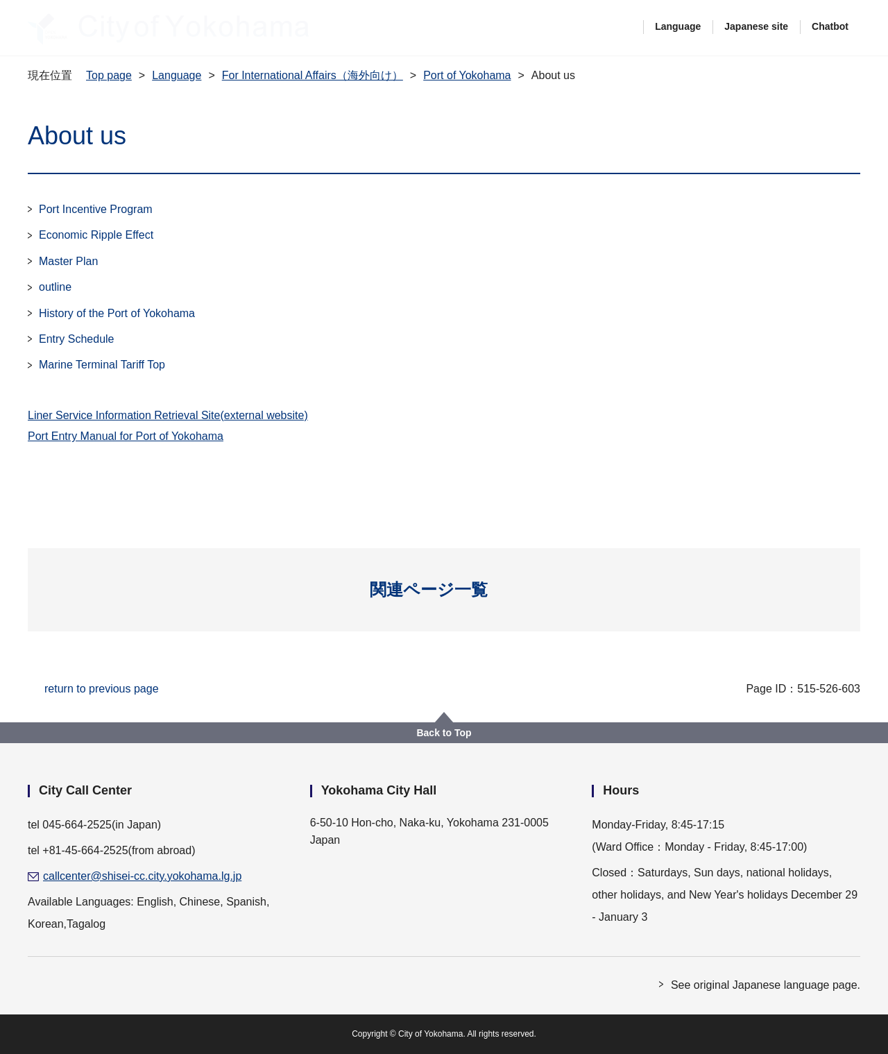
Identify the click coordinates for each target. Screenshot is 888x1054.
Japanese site (756, 26)
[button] (444, 589)
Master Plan (68, 261)
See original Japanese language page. (765, 985)
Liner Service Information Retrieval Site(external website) (168, 415)
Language (678, 26)
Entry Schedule (76, 339)
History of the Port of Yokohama (117, 313)
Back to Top (443, 732)
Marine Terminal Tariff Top (102, 365)
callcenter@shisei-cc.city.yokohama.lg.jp (142, 876)
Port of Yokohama (467, 75)
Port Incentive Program (96, 209)
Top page (109, 75)
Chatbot (830, 26)
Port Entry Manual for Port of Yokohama (125, 436)
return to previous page (101, 689)
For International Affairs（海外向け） (312, 75)
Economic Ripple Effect (96, 235)
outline (55, 287)
